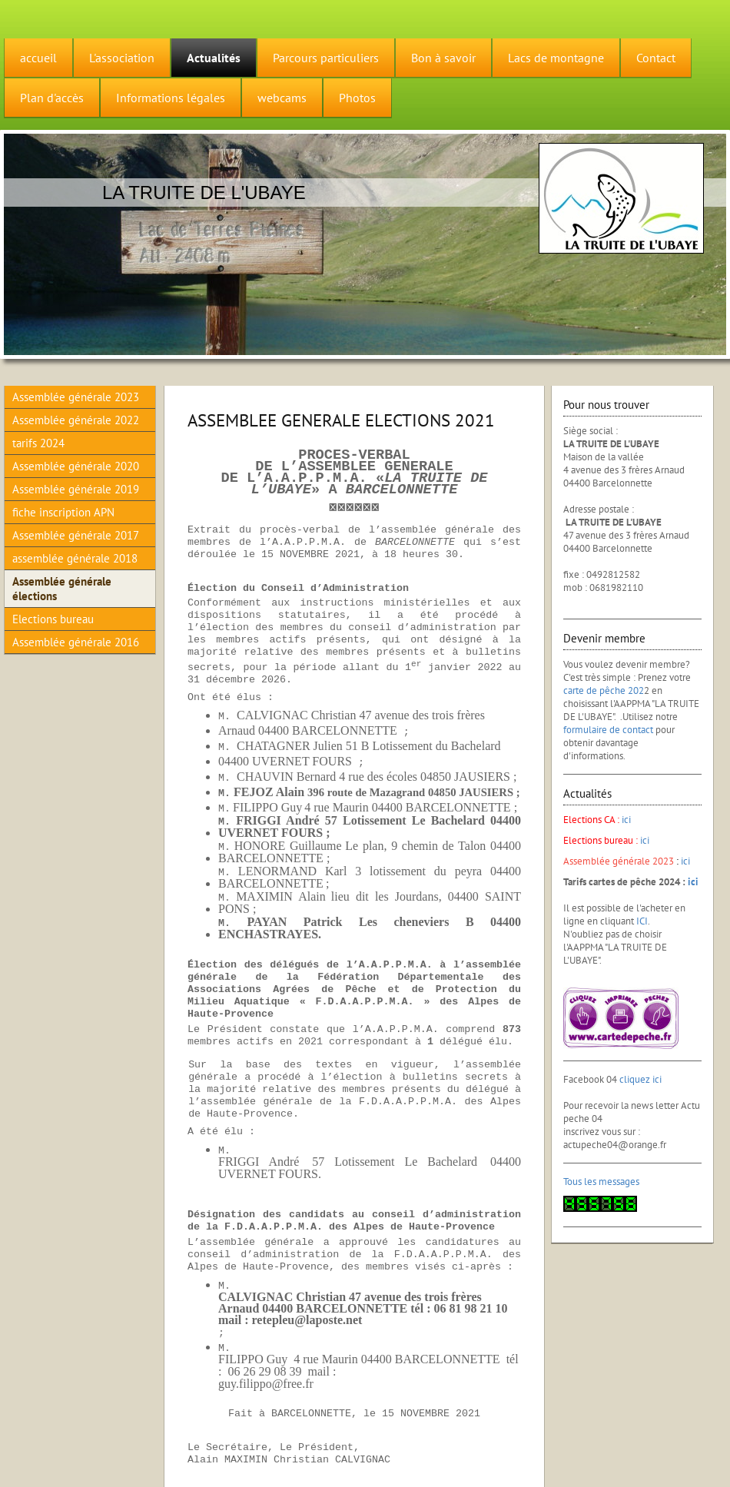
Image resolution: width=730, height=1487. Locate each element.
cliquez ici (640, 1079)
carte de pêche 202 (603, 690)
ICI (642, 921)
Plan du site (119, 1457)
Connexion (706, 1454)
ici (626, 819)
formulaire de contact (608, 729)
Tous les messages (601, 1181)
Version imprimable (48, 1457)
